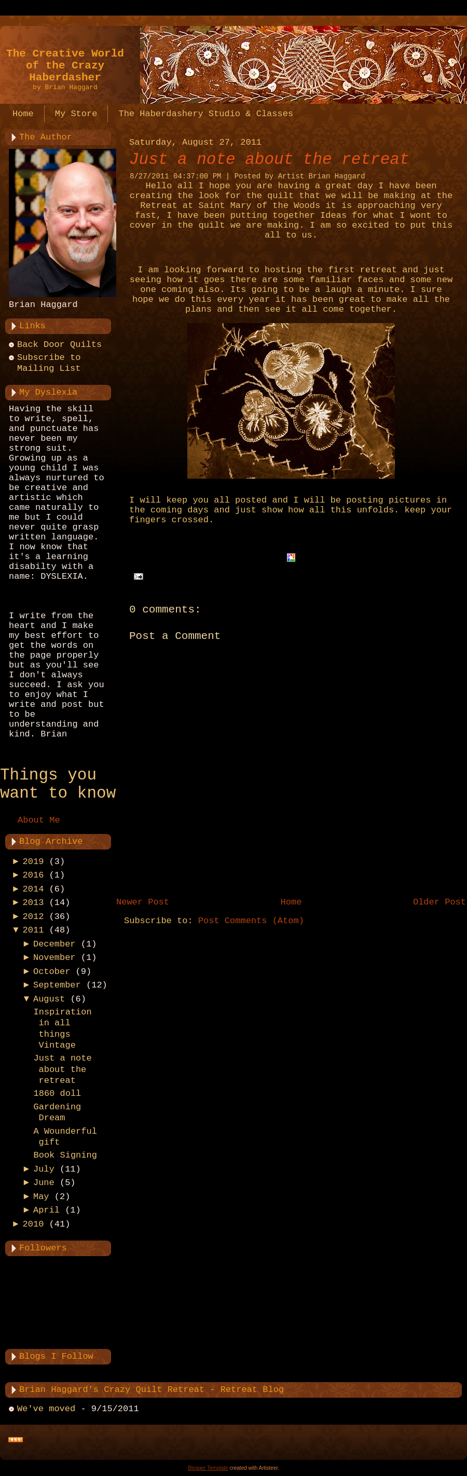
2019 (33, 862)
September (57, 985)
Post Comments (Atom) (251, 921)
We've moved (46, 1409)
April (46, 1210)
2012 (33, 917)
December (54, 944)
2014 (33, 889)
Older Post (439, 902)
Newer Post (142, 902)
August (49, 999)
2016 (33, 875)
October (51, 972)
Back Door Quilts (59, 345)
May (41, 1197)
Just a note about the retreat (62, 1069)
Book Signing (65, 1155)
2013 (33, 903)
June (43, 1183)
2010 (33, 1224)
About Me (39, 820)
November (54, 958)
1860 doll (57, 1093)
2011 (33, 930)
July (43, 1169)
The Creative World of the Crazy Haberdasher (65, 65)
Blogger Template (208, 1468)
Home (291, 902)
